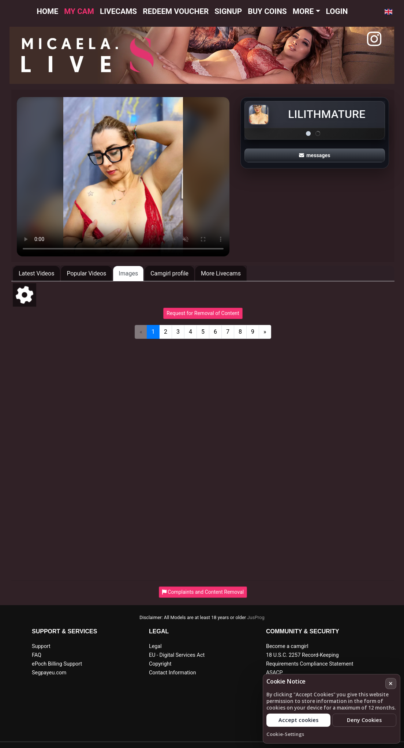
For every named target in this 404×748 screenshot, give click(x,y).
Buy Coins (267, 11)
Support (41, 646)
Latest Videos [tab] (36, 273)
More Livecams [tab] (221, 273)
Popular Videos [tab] (86, 273)
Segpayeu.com (49, 673)
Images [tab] (128, 273)
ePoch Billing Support (57, 664)
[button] (388, 11)
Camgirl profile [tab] (169, 273)
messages (314, 155)
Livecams (118, 11)
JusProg (256, 617)
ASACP (274, 673)
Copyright (160, 664)
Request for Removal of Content (203, 313)
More (303, 11)
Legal (155, 646)
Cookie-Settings (285, 734)
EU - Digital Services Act (177, 655)
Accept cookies (298, 719)
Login (337, 11)
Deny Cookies (364, 719)
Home (47, 11)
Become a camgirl (287, 646)
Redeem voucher (176, 11)
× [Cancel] (391, 683)
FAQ (36, 655)
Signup (228, 11)
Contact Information (172, 673)
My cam (79, 11)
